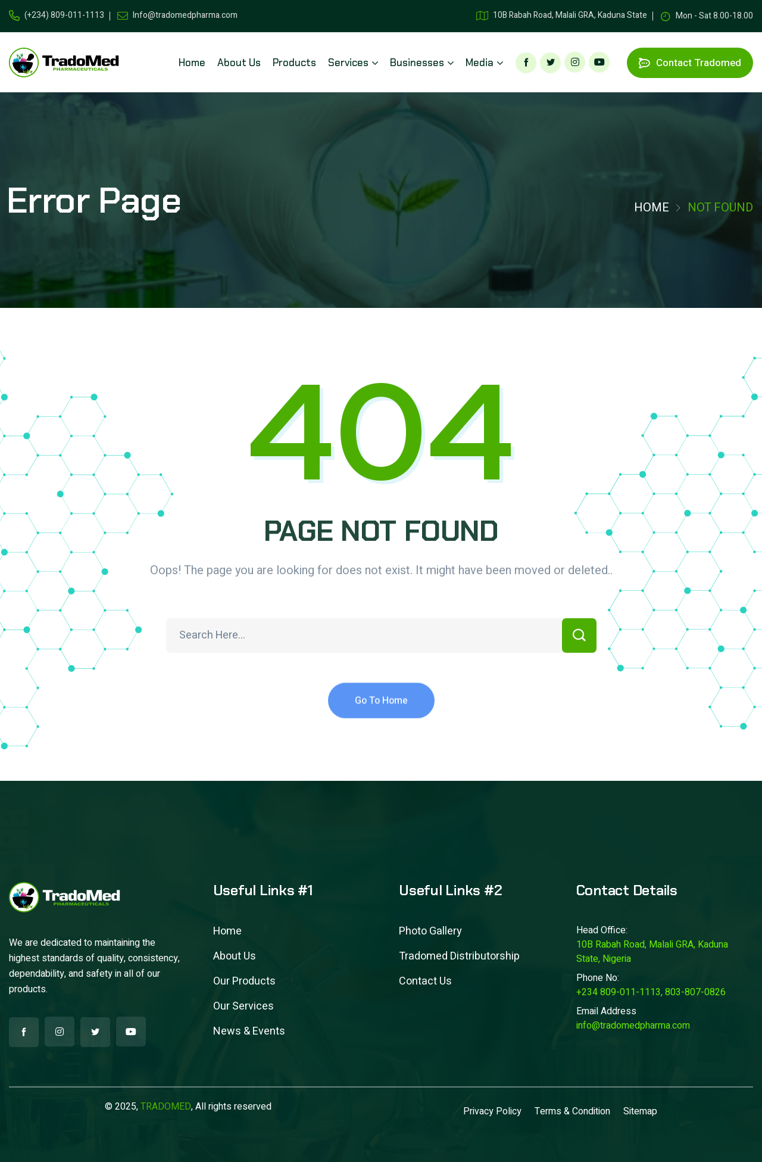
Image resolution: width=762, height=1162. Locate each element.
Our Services (243, 1006)
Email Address (606, 1011)
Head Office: (601, 930)
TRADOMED (165, 1106)
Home (651, 207)
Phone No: (597, 978)
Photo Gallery (430, 931)
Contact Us (425, 981)
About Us (234, 956)
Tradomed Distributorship (459, 956)
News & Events (249, 1031)
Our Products (244, 981)
